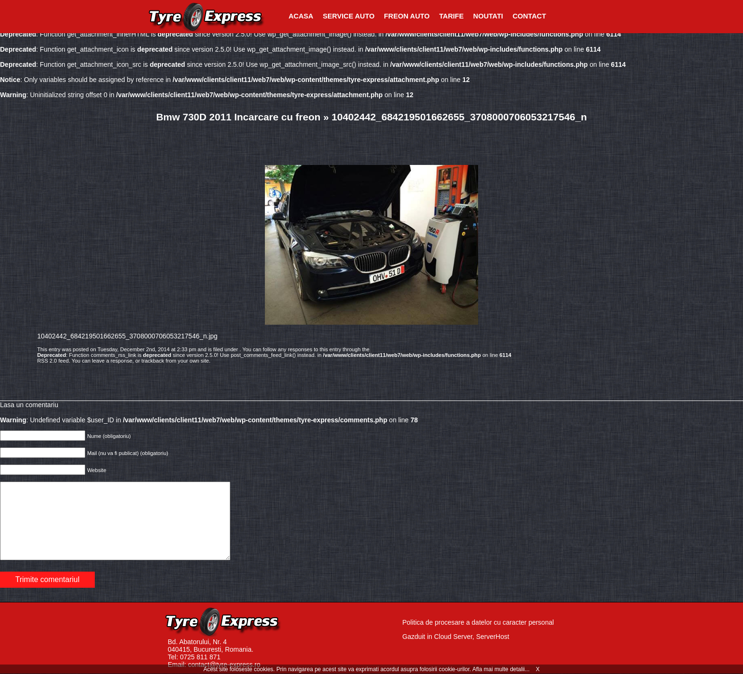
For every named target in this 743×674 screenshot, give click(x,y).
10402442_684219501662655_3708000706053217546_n (459, 116)
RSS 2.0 (47, 361)
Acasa (301, 16)
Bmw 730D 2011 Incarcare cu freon (238, 116)
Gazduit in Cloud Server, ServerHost (455, 636)
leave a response (112, 361)
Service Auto (348, 16)
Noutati (488, 16)
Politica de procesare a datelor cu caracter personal (478, 622)
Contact (529, 16)
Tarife (451, 16)
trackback (153, 361)
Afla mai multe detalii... (501, 669)
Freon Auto (406, 16)
